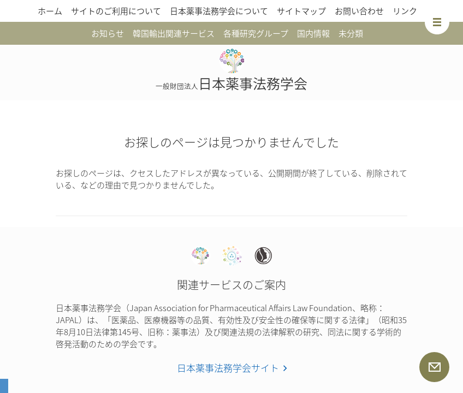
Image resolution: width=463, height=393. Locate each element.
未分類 (351, 33)
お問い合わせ (359, 11)
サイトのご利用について (116, 11)
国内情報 (313, 33)
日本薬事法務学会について (219, 11)
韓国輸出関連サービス (174, 33)
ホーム (50, 11)
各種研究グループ (255, 33)
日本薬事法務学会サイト (228, 367)
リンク (405, 11)
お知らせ (107, 33)
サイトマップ (301, 11)
